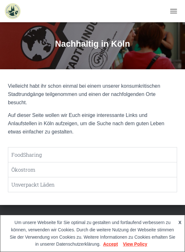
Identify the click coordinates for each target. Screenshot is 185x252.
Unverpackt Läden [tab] (32, 184)
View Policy (135, 244)
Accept (110, 244)
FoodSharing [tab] (26, 154)
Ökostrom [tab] (23, 169)
